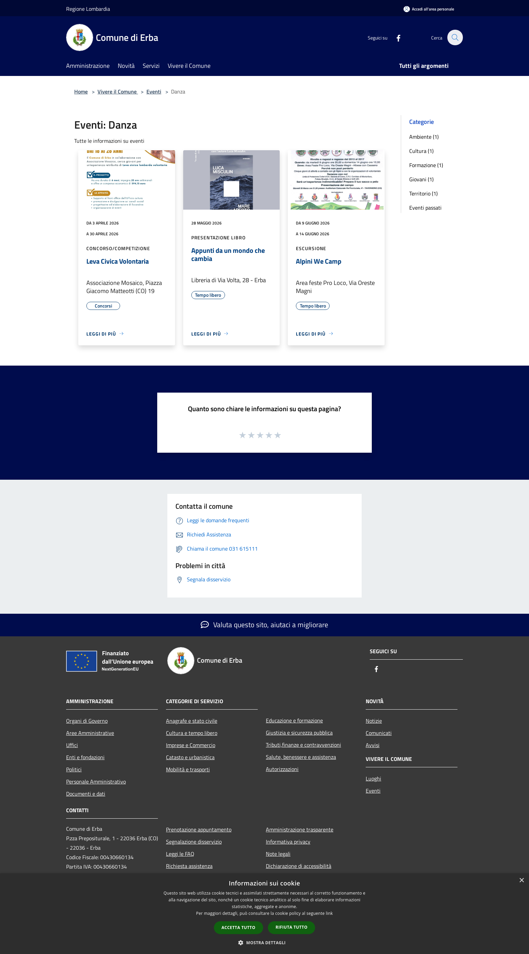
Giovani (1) (421, 179)
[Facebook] (394, 37)
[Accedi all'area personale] (429, 9)
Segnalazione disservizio (194, 842)
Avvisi (373, 745)
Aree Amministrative (90, 733)
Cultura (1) (421, 151)
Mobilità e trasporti (188, 769)
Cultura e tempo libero (191, 733)
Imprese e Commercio (190, 745)
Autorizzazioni (282, 769)
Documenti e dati (85, 794)
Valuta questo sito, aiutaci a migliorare (264, 624)
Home (81, 91)
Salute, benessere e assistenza (301, 757)
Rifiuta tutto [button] (292, 927)
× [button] (521, 880)
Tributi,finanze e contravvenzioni (303, 745)
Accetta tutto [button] (238, 927)
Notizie (374, 721)
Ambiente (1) (424, 137)
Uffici (72, 745)
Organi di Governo (87, 721)
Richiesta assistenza (189, 866)
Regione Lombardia (88, 9)
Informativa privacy (288, 842)
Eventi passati (425, 208)
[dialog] (264, 913)
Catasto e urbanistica (190, 757)
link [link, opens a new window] (329, 913)
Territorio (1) (423, 193)
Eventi (153, 91)
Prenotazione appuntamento (198, 829)
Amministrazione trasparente (299, 829)
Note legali (278, 854)
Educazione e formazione (294, 720)
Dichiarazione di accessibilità (298, 866)
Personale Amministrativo (96, 781)
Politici (74, 769)
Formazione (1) (426, 165)
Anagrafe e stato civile (191, 721)
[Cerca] (455, 37)
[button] (264, 942)
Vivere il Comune (118, 91)
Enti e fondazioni (85, 757)
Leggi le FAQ (180, 854)
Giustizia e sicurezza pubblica (299, 732)
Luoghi (373, 778)
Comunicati (379, 733)
